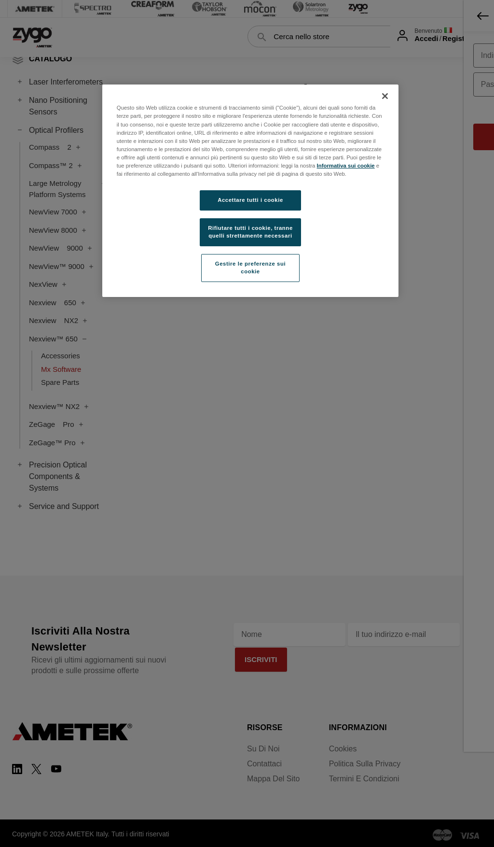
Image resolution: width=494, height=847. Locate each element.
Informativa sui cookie (346, 166)
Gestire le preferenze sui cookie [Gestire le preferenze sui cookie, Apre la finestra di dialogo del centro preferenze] (250, 267)
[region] (250, 190)
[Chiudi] (385, 96)
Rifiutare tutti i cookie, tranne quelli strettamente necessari (250, 232)
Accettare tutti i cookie (250, 200)
